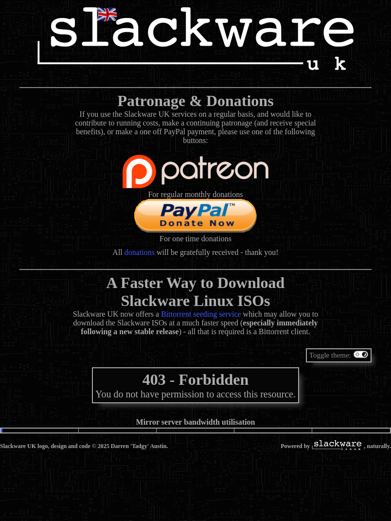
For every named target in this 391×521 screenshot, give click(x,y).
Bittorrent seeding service (201, 314)
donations (139, 252)
